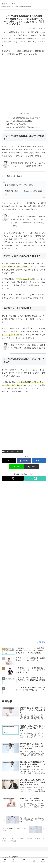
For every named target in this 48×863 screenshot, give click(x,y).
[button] (31, 466)
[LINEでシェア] (16, 466)
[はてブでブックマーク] (39, 460)
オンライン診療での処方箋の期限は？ (21, 121)
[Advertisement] (24, 83)
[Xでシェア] (9, 460)
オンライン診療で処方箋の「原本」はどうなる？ (24, 127)
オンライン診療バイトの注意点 (12, 451)
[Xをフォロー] (13, 478)
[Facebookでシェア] (24, 460)
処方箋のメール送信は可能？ (18, 124)
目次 (21, 113)
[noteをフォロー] (35, 478)
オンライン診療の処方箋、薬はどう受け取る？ (24, 118)
